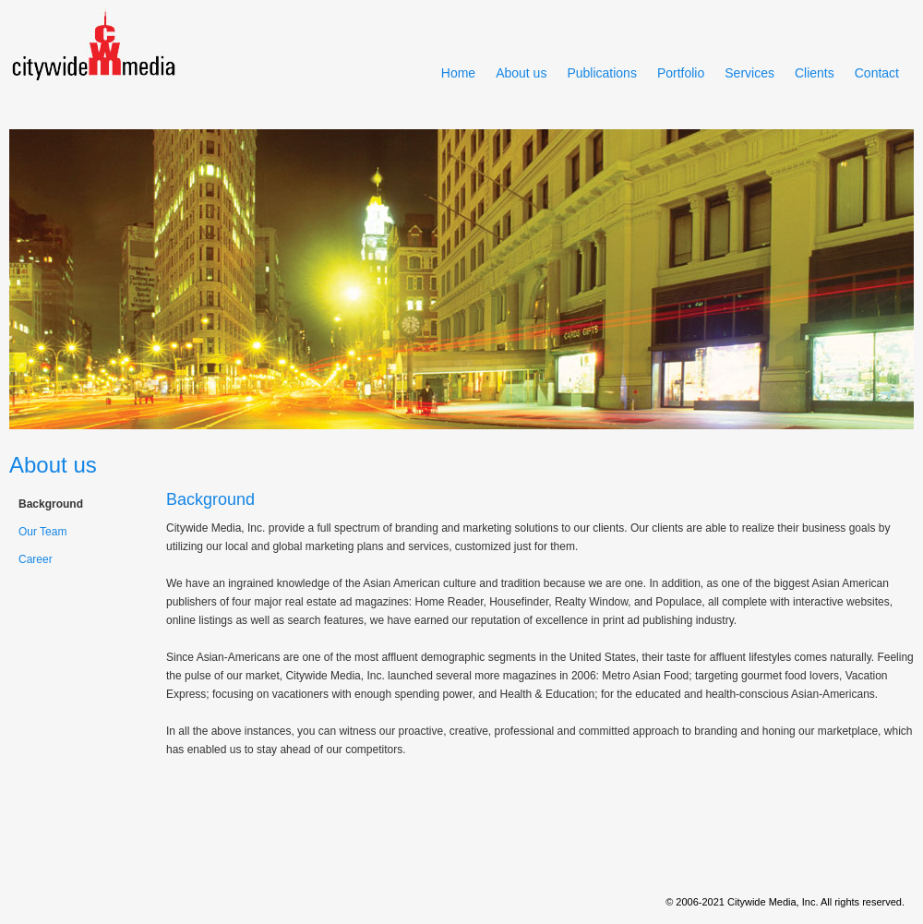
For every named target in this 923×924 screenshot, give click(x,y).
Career (35, 559)
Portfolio (680, 73)
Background (50, 504)
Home (458, 73)
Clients (814, 73)
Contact (877, 73)
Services (749, 73)
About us (521, 73)
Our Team (42, 531)
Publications (602, 73)
